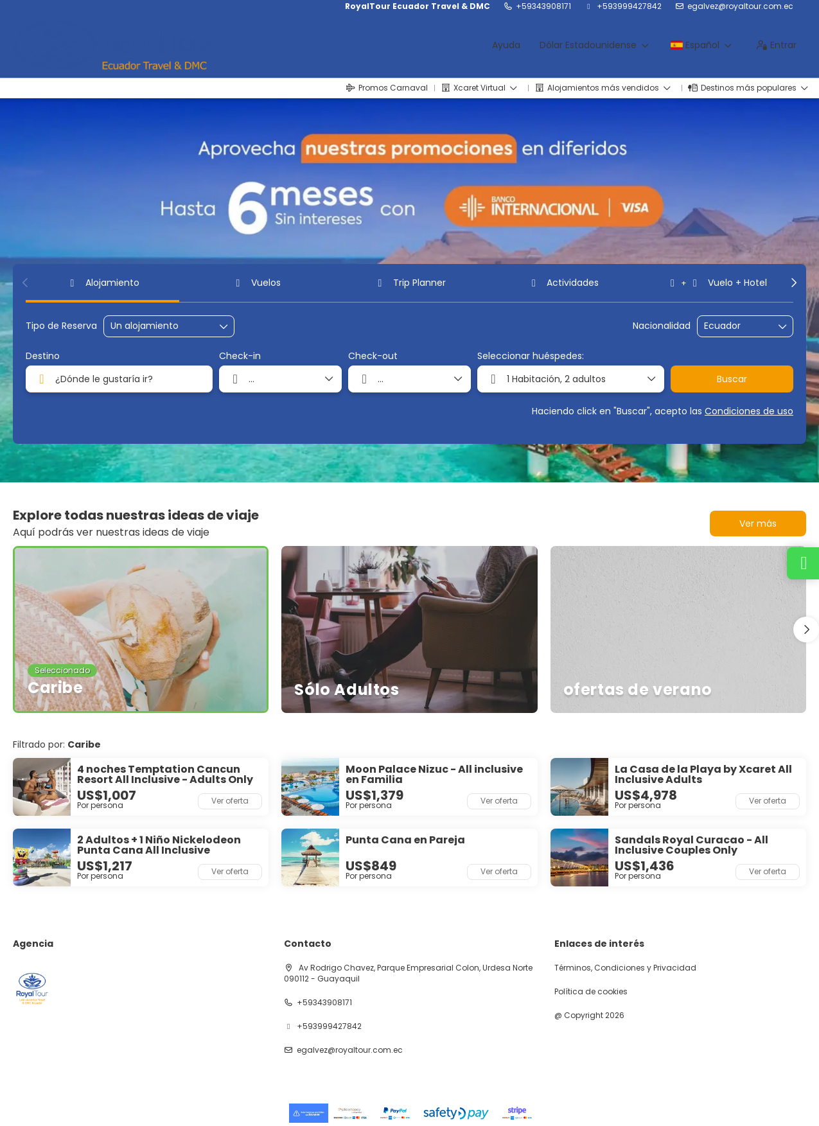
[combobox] (736, 326)
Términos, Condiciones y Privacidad (625, 968)
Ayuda (506, 45)
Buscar (732, 379)
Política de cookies (591, 992)
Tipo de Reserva (61, 326)
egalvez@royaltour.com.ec (740, 6)
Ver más (758, 523)
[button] (25, 282)
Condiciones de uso (749, 411)
